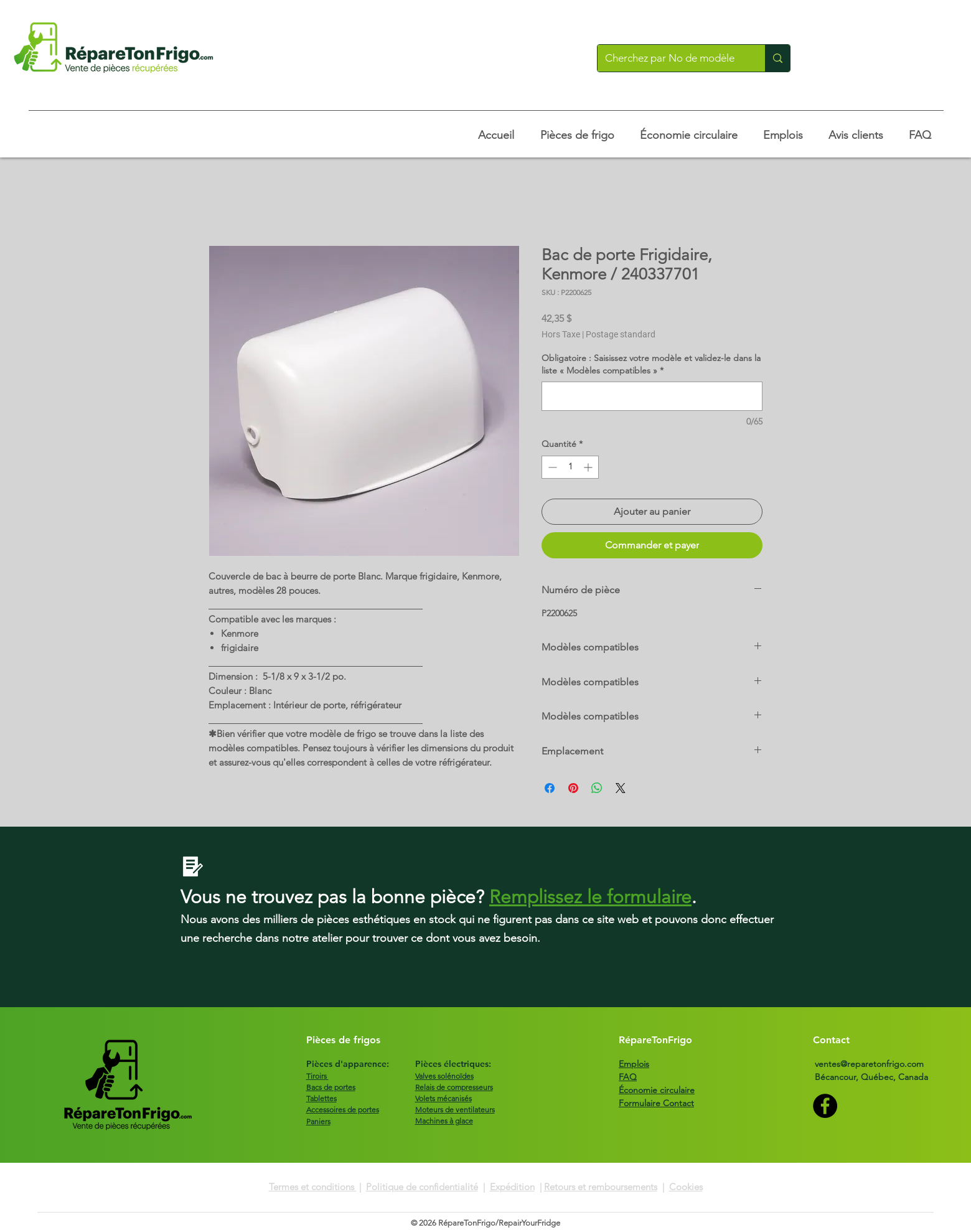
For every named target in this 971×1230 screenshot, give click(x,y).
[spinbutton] (570, 467)
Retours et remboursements (600, 1187)
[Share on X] (620, 788)
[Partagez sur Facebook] (549, 788)
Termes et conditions (313, 1187)
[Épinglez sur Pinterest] (573, 788)
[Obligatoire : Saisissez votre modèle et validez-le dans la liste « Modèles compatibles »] (652, 396)
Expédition (512, 1187)
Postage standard (620, 334)
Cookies (686, 1187)
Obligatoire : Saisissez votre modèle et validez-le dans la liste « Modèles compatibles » (651, 364)
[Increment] (589, 467)
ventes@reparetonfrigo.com (869, 1063)
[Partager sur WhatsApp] (596, 788)
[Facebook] (825, 1106)
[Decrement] (551, 467)
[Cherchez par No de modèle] (672, 58)
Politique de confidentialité (422, 1187)
